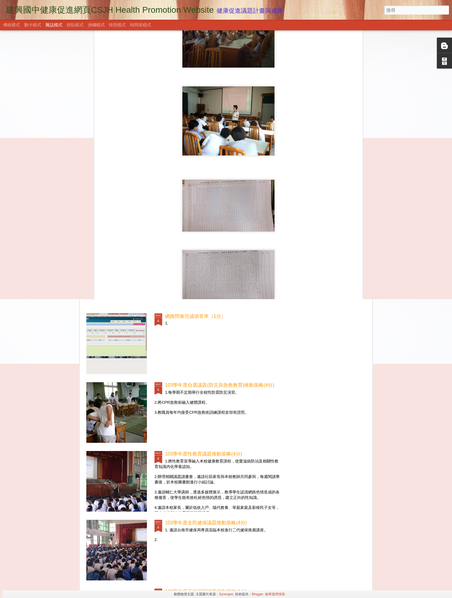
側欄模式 (96, 24)
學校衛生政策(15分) (118, 289)
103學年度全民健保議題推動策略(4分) (206, 522)
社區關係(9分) (112, 238)
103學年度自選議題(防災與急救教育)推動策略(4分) (219, 385)
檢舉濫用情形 (275, 594)
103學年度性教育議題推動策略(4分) (203, 453)
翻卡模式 (32, 24)
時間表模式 (140, 24)
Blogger (257, 594)
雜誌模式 (53, 24)
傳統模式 (11, 24)
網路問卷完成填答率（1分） (195, 316)
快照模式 (117, 24)
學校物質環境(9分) (332, 238)
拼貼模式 (75, 24)
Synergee (226, 594)
